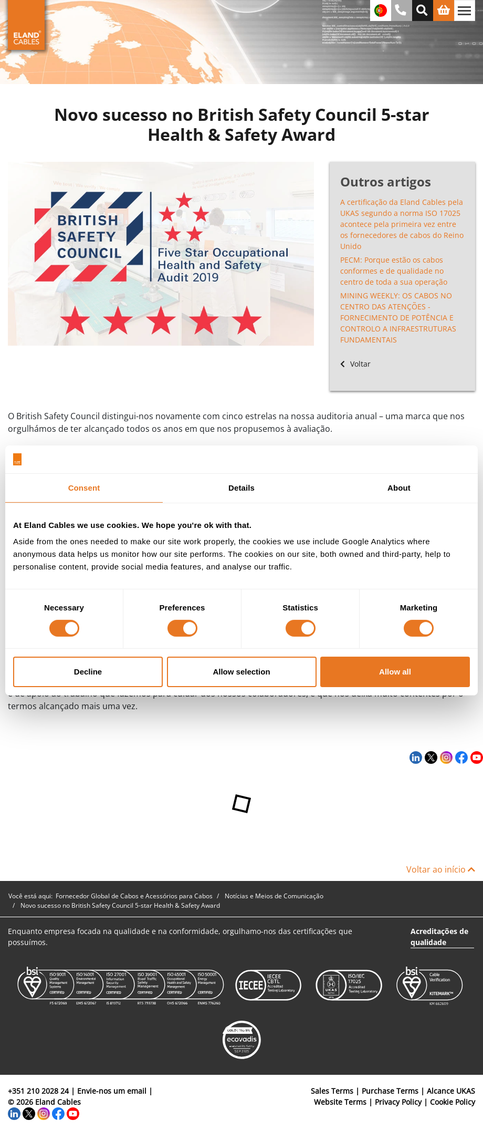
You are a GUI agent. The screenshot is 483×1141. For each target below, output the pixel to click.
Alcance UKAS (451, 1091)
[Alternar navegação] (464, 10)
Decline (88, 671)
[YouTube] (475, 757)
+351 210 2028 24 (38, 1091)
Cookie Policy (452, 1102)
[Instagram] (445, 757)
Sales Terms (332, 1091)
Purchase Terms (390, 1091)
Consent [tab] (84, 487)
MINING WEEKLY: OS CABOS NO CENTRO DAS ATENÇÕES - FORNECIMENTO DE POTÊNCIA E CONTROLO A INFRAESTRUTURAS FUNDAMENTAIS (398, 318)
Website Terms (340, 1102)
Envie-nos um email (111, 1091)
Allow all (395, 671)
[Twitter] (429, 757)
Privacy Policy (398, 1102)
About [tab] (399, 487)
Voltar (355, 364)
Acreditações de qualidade (439, 936)
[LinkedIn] (414, 757)
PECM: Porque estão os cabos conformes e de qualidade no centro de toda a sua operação (393, 271)
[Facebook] (460, 757)
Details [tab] (241, 487)
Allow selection (241, 671)
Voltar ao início (440, 869)
